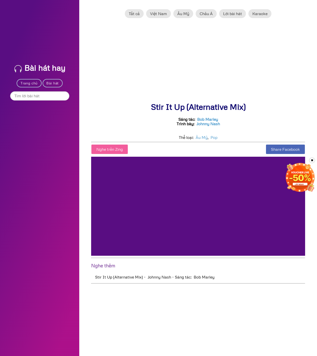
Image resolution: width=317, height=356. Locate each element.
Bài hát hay (39, 68)
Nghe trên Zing (109, 149)
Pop (214, 137)
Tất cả (134, 13)
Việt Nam (158, 13)
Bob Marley (207, 119)
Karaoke (259, 13)
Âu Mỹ (183, 13)
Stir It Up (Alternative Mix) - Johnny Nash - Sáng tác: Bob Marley (154, 277)
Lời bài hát (232, 13)
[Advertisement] (198, 62)
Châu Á (206, 13)
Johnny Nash (208, 123)
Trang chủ (29, 83)
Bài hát (52, 83)
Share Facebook (285, 149)
